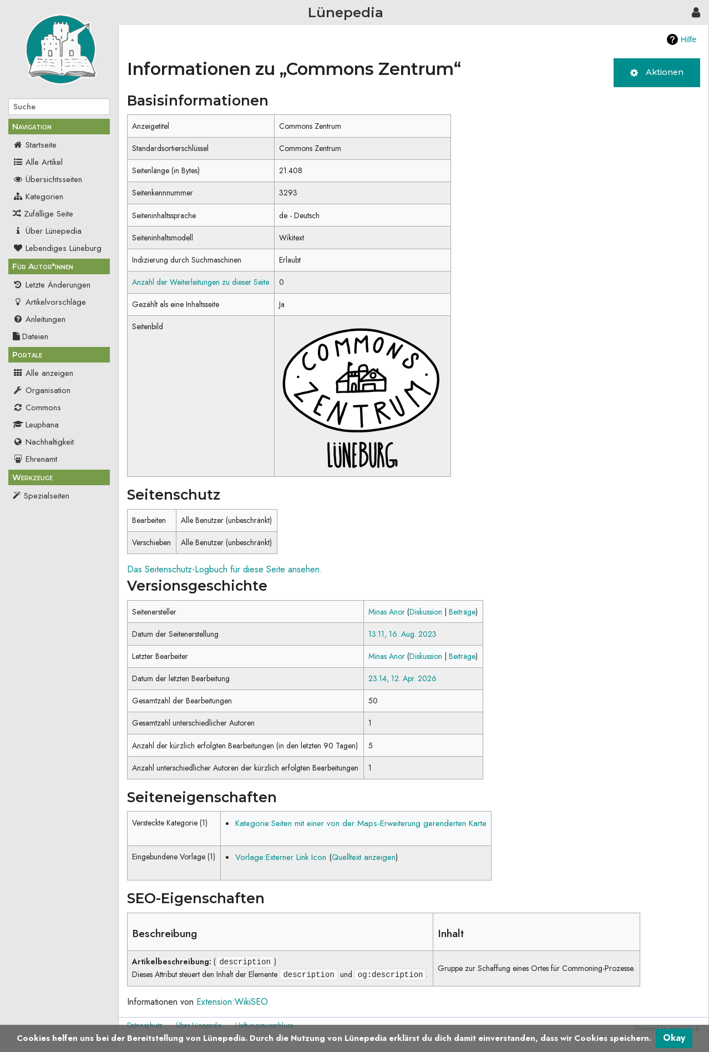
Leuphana (36, 425)
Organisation (41, 390)
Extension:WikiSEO (232, 1001)
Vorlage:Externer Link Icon (280, 857)
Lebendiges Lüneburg (57, 248)
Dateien (30, 336)
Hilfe (688, 39)
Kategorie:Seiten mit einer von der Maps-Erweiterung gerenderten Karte (361, 823)
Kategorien (38, 196)
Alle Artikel (38, 162)
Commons (37, 407)
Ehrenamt (35, 459)
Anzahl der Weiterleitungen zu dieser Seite (200, 282)
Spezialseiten (46, 496)
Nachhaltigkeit (43, 442)
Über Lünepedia (47, 231)
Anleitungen (39, 319)
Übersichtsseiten (47, 179)
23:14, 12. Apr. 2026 (402, 678)
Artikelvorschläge (49, 302)
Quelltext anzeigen (364, 857)
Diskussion (425, 611)
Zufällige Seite (48, 214)
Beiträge (462, 611)
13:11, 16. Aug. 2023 (402, 634)
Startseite (35, 145)
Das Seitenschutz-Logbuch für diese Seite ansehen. (224, 569)
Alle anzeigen (43, 373)
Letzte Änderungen (51, 285)
